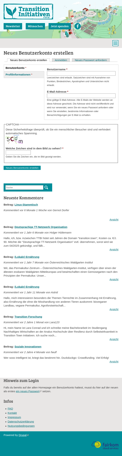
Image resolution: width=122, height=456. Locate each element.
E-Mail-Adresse (57, 91)
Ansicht (114, 219)
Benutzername (57, 69)
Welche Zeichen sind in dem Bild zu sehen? (35, 148)
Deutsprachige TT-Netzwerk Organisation (41, 226)
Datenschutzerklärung (21, 421)
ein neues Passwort (29, 391)
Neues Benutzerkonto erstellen (30, 60)
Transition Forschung (28, 316)
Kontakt (12, 412)
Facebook (77, 26)
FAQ (10, 408)
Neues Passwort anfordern (91, 60)
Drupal (24, 435)
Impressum (14, 417)
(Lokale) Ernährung (27, 256)
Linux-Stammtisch (26, 204)
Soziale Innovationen (28, 346)
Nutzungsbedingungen (21, 425)
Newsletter (13, 26)
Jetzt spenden (60, 26)
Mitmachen (35, 26)
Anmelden (61, 60)
